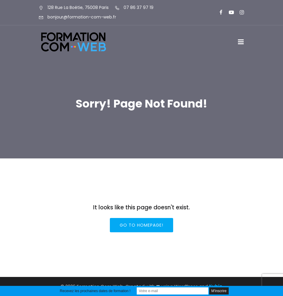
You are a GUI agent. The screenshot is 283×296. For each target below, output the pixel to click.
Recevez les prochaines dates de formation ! (95, 291)
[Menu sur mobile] (240, 42)
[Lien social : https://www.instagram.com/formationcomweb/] (239, 12)
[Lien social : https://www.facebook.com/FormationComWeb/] (218, 12)
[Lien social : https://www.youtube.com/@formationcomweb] (229, 12)
